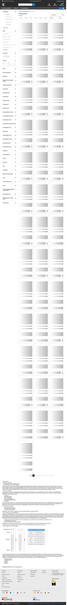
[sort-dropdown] (57, 15)
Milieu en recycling (5, 583)
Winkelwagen (61, 4)
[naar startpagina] (3, 5)
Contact (18, 572)
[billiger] (38, 600)
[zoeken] (34, 4)
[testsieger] (36, 600)
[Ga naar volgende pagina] (52, 475)
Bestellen (19, 576)
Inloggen (49, 4)
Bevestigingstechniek (26, 11)
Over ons (3, 572)
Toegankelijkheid (31, 603)
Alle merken (32, 574)
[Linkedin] (44, 572)
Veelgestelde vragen (60, 1)
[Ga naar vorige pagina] (31, 475)
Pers (3, 585)
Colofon (3, 576)
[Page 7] (49, 475)
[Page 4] (41, 475)
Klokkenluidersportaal (6, 586)
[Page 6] (47, 475)
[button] (49, 4)
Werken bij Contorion (6, 574)
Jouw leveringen (20, 579)
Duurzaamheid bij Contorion (7, 581)
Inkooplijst (55, 4)
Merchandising (33, 572)
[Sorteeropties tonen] (63, 15)
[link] (9, 11)
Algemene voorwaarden (6, 579)
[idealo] (34, 600)
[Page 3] (39, 475)
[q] (25, 4)
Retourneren (19, 577)
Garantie (19, 581)
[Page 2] (36, 475)
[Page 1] (33, 475)
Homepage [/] (20, 11)
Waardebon (32, 576)
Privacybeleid (4, 577)
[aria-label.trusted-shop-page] (2, 1)
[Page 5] (44, 475)
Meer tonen (5, 27)
